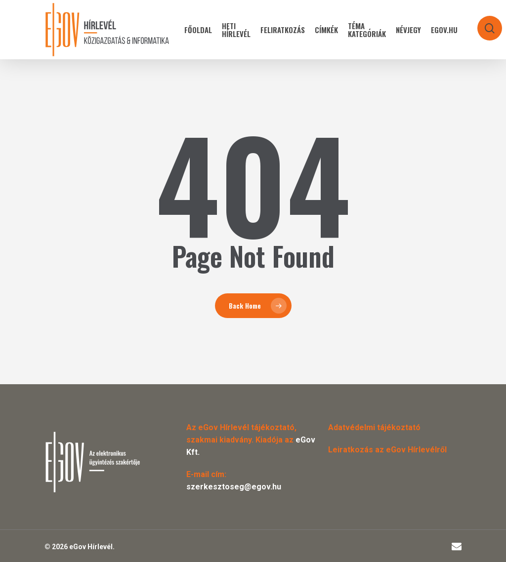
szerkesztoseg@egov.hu (233, 486)
